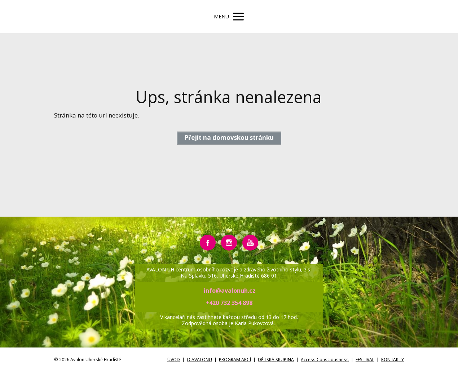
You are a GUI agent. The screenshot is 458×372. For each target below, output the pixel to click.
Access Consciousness (325, 359)
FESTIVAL (365, 359)
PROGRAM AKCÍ (235, 359)
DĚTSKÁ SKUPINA (276, 359)
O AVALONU (199, 359)
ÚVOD (173, 359)
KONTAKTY (392, 359)
